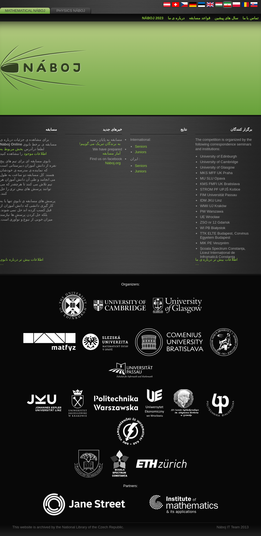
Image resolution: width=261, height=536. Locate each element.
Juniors (140, 152)
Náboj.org (113, 163)
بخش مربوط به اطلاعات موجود (23, 151)
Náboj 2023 (152, 18)
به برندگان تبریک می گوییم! (100, 144)
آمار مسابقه (111, 153)
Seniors (141, 146)
